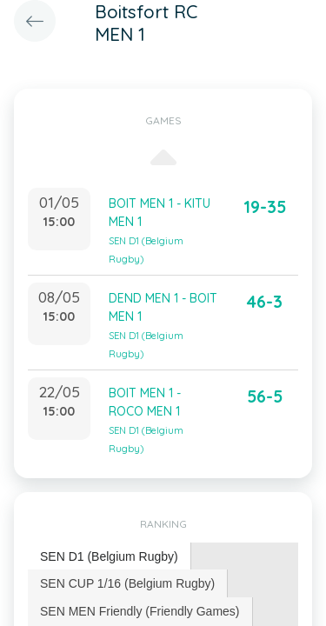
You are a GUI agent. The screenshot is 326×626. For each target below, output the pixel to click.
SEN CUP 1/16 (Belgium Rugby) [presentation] (127, 583)
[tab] (109, 557)
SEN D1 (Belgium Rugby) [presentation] (109, 556)
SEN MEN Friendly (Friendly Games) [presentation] (140, 611)
